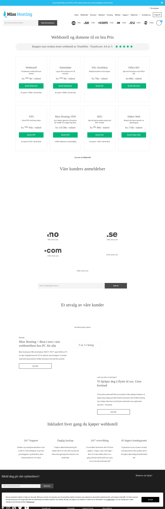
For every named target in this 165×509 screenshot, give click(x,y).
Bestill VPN (65, 135)
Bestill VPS (31, 135)
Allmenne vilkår (47, 484)
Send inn (47, 456)
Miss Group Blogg (109, 487)
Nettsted (101, 15)
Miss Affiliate (107, 478)
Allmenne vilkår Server (50, 487)
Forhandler (71, 478)
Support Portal (87, 478)
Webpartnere (47, 481)
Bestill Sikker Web (133, 135)
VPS (68, 475)
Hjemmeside (71, 481)
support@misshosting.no (141, 470)
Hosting (110, 15)
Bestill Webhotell (31, 86)
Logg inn (157, 15)
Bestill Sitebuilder (65, 86)
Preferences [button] (30, 502)
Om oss (45, 475)
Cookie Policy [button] (110, 499)
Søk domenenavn (47, 23)
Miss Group (107, 484)
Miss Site (106, 475)
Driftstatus (86, 481)
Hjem (76, 15)
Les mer (35, 336)
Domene (93, 15)
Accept (150, 499)
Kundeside (86, 475)
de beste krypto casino (82, 297)
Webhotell (84, 15)
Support (125, 15)
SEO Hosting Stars (109, 490)
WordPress (71, 484)
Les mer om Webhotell (82, 157)
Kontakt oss (146, 15)
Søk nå (115, 255)
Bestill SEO (100, 135)
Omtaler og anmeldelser (51, 490)
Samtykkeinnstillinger (90, 484)
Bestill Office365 (134, 86)
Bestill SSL (100, 86)
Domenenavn (72, 490)
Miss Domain (107, 481)
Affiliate (117, 15)
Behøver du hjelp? (137, 446)
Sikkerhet (134, 15)
